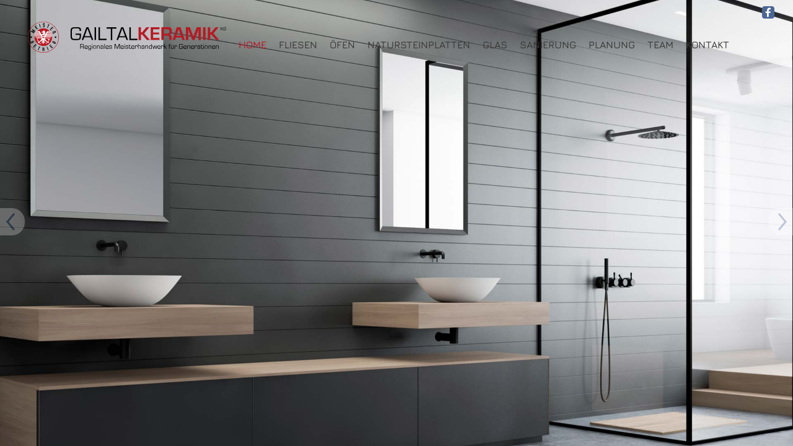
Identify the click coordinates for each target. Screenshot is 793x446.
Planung (612, 45)
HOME (252, 45)
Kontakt (707, 45)
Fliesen (298, 45)
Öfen (342, 45)
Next (12, 223)
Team (660, 45)
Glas (495, 45)
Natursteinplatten (418, 45)
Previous (780, 223)
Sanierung (548, 45)
